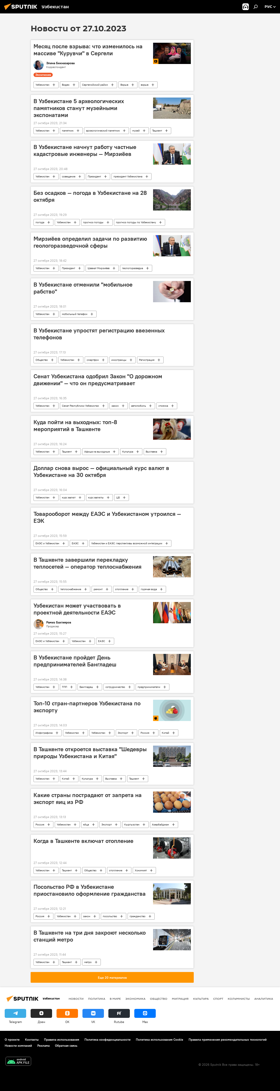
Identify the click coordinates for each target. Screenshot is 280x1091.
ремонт (98, 589)
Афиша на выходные (97, 451)
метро (88, 962)
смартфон (93, 360)
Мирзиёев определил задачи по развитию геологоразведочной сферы (90, 242)
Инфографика (44, 732)
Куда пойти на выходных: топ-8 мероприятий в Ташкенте (75, 426)
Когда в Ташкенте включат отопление (83, 840)
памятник (68, 130)
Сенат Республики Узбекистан (80, 405)
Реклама (43, 1046)
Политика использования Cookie (159, 1040)
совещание (68, 176)
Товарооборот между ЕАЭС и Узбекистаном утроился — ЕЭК (107, 517)
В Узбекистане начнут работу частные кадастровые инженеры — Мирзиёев (85, 150)
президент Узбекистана (128, 176)
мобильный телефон (74, 314)
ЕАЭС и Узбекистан (47, 543)
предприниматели (149, 687)
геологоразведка (132, 268)
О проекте (12, 1040)
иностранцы (118, 360)
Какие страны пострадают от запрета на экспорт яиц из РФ (88, 798)
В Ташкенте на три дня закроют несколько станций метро (90, 936)
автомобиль (138, 405)
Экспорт (123, 732)
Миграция (180, 999)
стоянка (163, 405)
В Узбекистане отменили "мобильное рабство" (83, 288)
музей (136, 130)
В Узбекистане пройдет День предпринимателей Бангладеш (75, 661)
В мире (115, 999)
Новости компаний (18, 1046)
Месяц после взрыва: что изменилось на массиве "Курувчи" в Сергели (88, 50)
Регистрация (146, 360)
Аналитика (263, 999)
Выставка (151, 451)
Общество (42, 360)
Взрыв (124, 84)
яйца (86, 824)
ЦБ (118, 497)
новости (76, 999)
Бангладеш (86, 687)
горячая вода (149, 589)
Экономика (135, 999)
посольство (110, 916)
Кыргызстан (131, 824)
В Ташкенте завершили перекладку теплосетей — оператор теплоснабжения (87, 563)
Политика (96, 999)
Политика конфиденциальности (107, 1040)
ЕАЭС (75, 543)
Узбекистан (42, 84)
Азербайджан (160, 824)
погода (40, 222)
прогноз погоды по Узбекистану (136, 222)
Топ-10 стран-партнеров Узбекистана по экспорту (87, 707)
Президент (94, 176)
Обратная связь (66, 1046)
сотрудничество (115, 687)
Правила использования (61, 1040)
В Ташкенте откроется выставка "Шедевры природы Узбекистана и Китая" (90, 753)
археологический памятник (103, 130)
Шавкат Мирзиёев (98, 268)
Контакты (32, 1040)
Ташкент (157, 130)
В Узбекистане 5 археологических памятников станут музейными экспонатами (79, 108)
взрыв (144, 84)
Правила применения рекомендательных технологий (228, 1040)
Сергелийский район (95, 84)
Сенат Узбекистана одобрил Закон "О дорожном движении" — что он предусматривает (98, 380)
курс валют (69, 497)
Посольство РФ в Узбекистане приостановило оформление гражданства (90, 890)
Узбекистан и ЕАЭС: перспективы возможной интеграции (126, 543)
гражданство (137, 916)
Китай (165, 732)
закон (115, 405)
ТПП (64, 687)
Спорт (218, 999)
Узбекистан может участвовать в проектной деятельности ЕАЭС (77, 609)
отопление (121, 589)
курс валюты (96, 497)
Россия (145, 732)
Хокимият (141, 870)
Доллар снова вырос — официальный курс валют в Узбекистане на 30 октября (101, 471)
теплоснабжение (70, 589)
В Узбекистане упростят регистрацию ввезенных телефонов (99, 334)
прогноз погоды (93, 222)
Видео (65, 84)
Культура (127, 451)
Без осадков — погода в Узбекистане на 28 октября (90, 196)
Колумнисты (239, 999)
